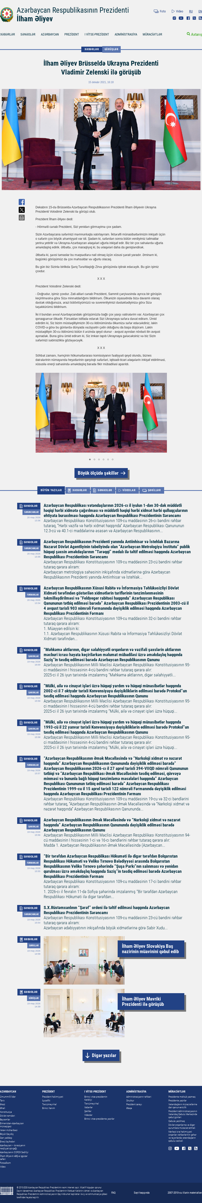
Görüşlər (111, 49)
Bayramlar (5, 1119)
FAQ (113, 1192)
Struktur (130, 1100)
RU (191, 11)
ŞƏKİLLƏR (154, 490)
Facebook (188, 18)
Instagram (174, 18)
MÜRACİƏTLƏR (152, 34)
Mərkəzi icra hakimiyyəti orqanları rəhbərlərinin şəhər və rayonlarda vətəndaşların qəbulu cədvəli (182, 1136)
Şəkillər (87, 1111)
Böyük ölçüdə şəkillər (98, 473)
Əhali (2, 1108)
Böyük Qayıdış (6, 1134)
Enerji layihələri (7, 1141)
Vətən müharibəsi (8, 1130)
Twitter (194, 18)
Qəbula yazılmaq (176, 1121)
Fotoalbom (5, 1162)
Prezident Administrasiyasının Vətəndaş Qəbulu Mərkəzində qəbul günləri (182, 1114)
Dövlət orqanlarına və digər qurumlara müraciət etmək (181, 1126)
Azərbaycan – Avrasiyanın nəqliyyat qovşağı (12, 1147)
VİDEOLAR (128, 490)
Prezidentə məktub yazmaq (181, 1096)
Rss (200, 18)
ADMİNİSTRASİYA (126, 34)
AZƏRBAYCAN (50, 34)
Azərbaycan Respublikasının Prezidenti (73, 10)
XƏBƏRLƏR (92, 49)
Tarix (2, 1100)
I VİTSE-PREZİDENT (97, 34)
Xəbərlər (88, 1107)
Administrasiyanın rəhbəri (138, 1096)
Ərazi (2, 1104)
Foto (163, 11)
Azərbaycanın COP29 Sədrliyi (14, 1152)
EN (200, 11)
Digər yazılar (104, 1055)
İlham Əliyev (35, 18)
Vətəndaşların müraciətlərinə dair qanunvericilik (182, 1106)
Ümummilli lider (8, 1096)
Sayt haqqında (141, 1192)
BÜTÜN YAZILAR (51, 490)
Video (179, 11)
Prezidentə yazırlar (177, 1100)
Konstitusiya (6, 1112)
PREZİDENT (71, 34)
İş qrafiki (46, 1100)
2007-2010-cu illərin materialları (185, 1192)
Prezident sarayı (134, 1104)
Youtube (181, 18)
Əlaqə (129, 1108)
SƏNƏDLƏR (27, 34)
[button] (162, 413)
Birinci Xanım (48, 1108)
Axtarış (196, 34)
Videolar (88, 1115)
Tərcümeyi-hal (49, 1104)
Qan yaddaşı (6, 1137)
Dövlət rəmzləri (7, 1115)
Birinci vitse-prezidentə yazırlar (99, 1118)
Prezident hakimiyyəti (52, 1096)
